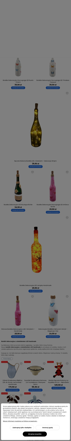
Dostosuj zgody (47, 427)
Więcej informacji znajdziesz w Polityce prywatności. (20, 421)
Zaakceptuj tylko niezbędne (22, 427)
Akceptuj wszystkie (34, 434)
